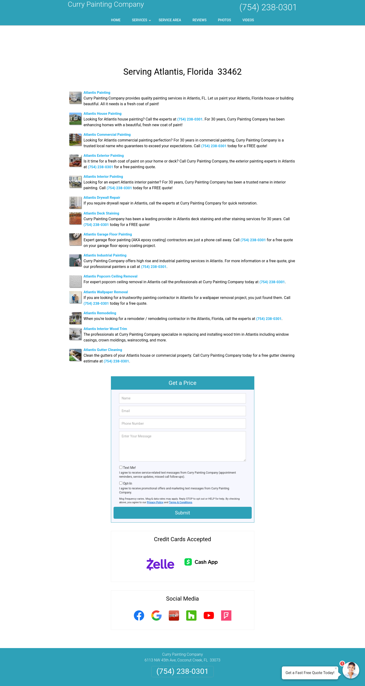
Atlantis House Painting (103, 83)
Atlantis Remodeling (100, 282)
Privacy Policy (155, 471)
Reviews (199, 20)
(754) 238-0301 (268, 7)
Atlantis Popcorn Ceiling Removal (110, 246)
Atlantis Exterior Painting (104, 125)
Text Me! (129, 437)
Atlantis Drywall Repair (102, 167)
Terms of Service (217, 676)
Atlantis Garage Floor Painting (108, 204)
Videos (248, 20)
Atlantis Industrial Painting (105, 225)
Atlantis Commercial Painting (107, 104)
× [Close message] (336, 668)
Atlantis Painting (97, 62)
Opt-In (127, 453)
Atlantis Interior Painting (103, 146)
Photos (224, 20)
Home (115, 20)
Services (142, 21)
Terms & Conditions (180, 471)
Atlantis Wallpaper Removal (106, 261)
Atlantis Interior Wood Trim (105, 298)
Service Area (170, 20)
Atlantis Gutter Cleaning (103, 319)
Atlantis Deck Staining (101, 183)
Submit (182, 482)
